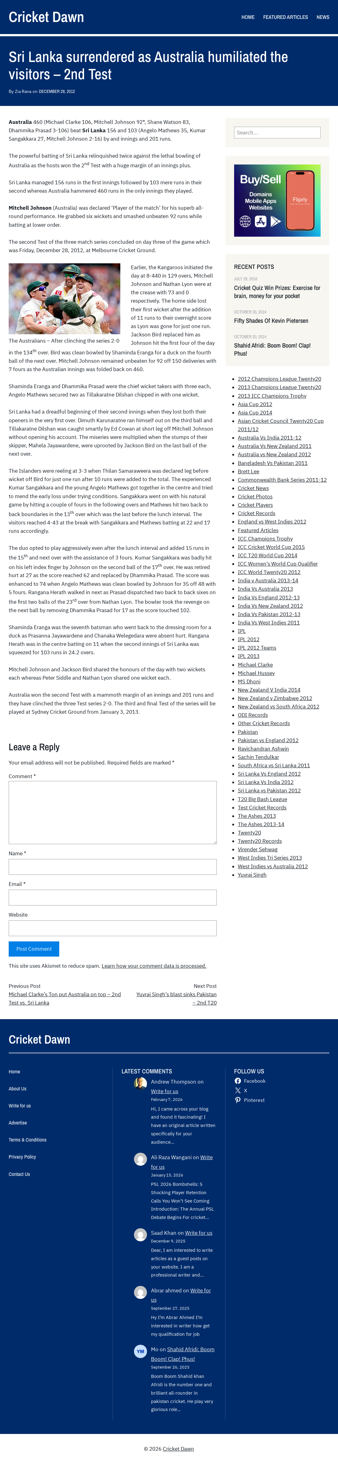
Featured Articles (258, 530)
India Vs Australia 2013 (265, 588)
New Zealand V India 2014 (269, 689)
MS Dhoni (249, 681)
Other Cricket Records (264, 723)
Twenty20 (249, 832)
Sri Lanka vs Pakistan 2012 (269, 790)
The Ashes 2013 (257, 816)
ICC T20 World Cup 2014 (267, 555)
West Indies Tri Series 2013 (270, 857)
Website (18, 914)
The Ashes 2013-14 (261, 824)
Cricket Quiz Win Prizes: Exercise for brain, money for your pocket (277, 292)
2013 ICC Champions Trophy (272, 395)
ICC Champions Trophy (265, 538)
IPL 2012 (249, 639)
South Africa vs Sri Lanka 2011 (274, 765)
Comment (22, 776)
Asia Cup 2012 (255, 404)
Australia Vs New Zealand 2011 (275, 446)
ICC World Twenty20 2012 (269, 572)
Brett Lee (248, 471)
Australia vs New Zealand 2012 (274, 454)
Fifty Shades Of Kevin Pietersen (271, 321)
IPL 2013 (249, 656)
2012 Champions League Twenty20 (279, 378)
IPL (242, 631)
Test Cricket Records (262, 807)
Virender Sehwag (258, 849)
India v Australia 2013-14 (268, 580)
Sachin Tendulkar (258, 757)
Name (17, 853)
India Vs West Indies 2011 (269, 622)
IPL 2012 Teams (257, 647)
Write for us (164, 1091)
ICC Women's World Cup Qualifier (278, 563)
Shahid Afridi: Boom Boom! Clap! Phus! (272, 349)
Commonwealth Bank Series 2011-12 (282, 479)
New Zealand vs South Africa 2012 (278, 706)
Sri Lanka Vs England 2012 (269, 773)
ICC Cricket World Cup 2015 (271, 547)
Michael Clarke (255, 664)
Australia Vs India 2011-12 (269, 437)
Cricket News (253, 488)
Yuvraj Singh (252, 874)
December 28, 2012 (57, 91)
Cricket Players (255, 505)
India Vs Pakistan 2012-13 (269, 614)
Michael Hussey (256, 673)
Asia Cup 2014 (255, 412)
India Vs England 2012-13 (269, 597)
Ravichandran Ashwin (263, 748)
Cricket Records (256, 513)
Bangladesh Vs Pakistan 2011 (273, 463)
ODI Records (253, 715)
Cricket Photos (255, 496)
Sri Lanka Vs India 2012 (266, 782)
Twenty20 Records (260, 841)
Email (17, 884)
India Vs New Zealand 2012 (270, 606)
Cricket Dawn (46, 17)
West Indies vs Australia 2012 (273, 866)
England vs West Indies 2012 (272, 521)
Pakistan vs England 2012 (268, 740)
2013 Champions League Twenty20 (279, 387)
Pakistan (248, 732)
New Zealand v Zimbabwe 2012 (275, 698)
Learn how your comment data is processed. (154, 965)
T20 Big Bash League (262, 799)
